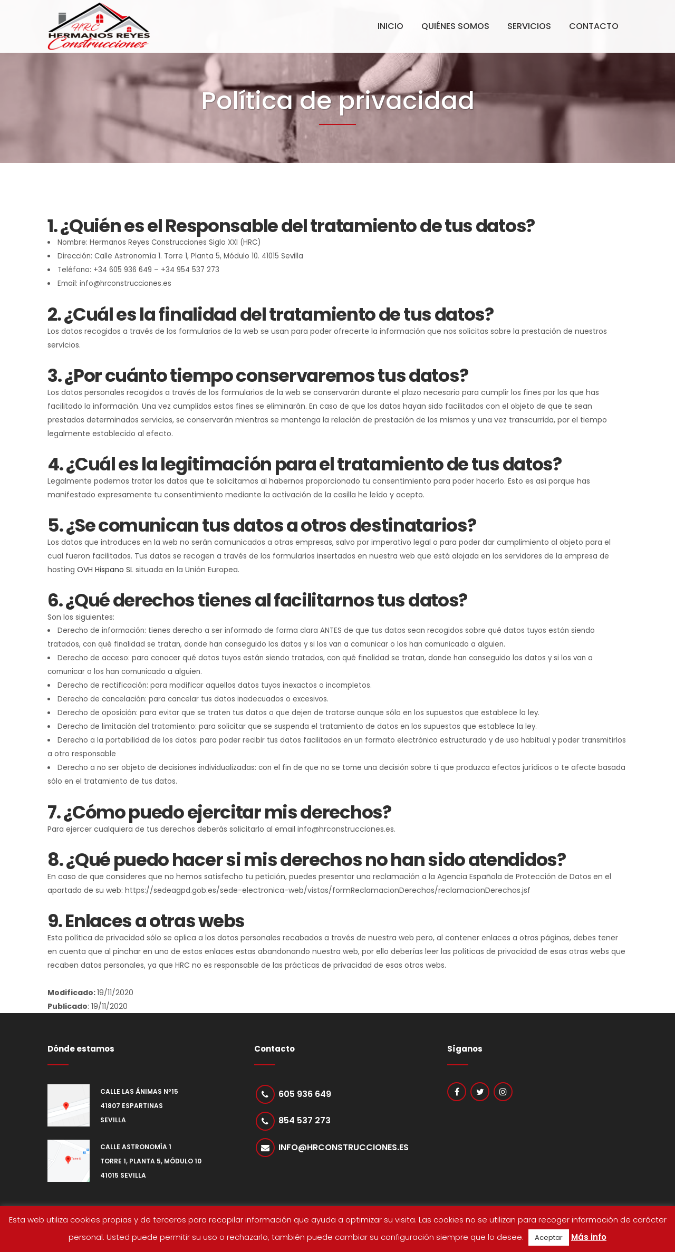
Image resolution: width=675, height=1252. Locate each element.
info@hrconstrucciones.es (344, 1148)
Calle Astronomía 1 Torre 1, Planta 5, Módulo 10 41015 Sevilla (150, 1161)
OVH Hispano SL (105, 569)
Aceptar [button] (549, 1237)
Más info (588, 1237)
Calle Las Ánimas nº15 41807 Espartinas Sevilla (139, 1105)
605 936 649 (305, 1094)
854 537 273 (305, 1121)
